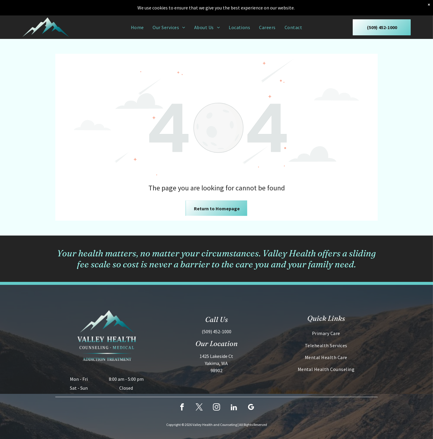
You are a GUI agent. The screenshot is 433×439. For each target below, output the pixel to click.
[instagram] (216, 408)
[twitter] (199, 408)
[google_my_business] (251, 408)
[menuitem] (137, 27)
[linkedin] (233, 408)
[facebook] (182, 408)
